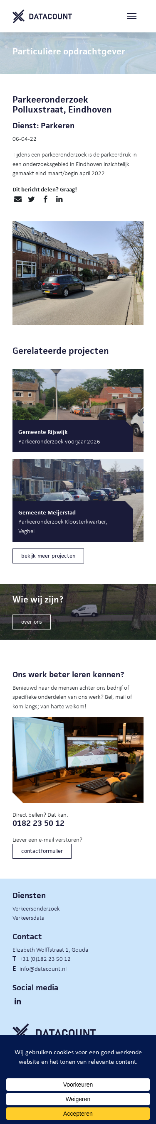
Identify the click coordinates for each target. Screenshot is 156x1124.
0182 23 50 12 (38, 823)
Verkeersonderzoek (36, 908)
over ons (31, 621)
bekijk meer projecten (48, 555)
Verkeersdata (28, 917)
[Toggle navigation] (135, 16)
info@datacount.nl (43, 968)
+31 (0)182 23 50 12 (45, 958)
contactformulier (42, 851)
